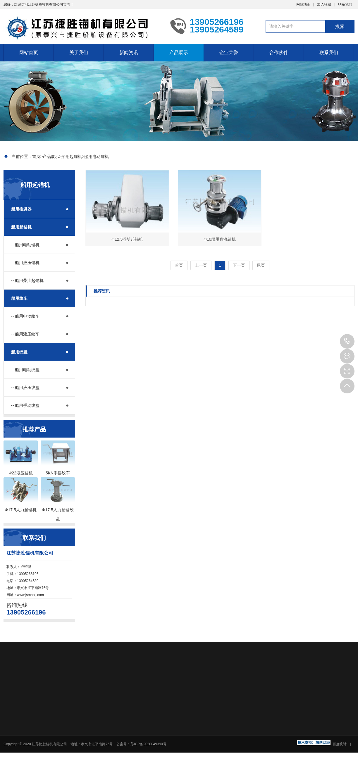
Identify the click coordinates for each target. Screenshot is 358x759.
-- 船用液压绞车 (25, 334)
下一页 (239, 265)
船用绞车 (19, 298)
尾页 (261, 265)
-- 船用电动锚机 (25, 244)
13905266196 (347, 341)
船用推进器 (21, 209)
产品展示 (178, 52)
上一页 (201, 265)
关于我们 (78, 52)
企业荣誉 (228, 52)
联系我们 (345, 4)
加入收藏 (324, 4)
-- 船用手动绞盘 (25, 405)
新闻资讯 (128, 52)
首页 (36, 156)
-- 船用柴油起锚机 (27, 280)
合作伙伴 (278, 52)
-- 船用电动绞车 (25, 316)
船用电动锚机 (96, 156)
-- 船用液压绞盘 (25, 387)
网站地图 (303, 4)
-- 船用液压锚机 (25, 262)
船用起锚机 (71, 156)
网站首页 (28, 52)
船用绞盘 (19, 352)
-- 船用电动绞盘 (25, 369)
